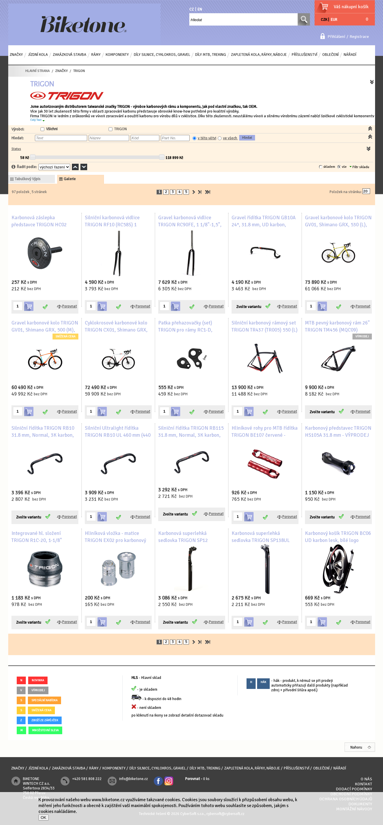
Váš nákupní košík (351, 7)
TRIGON (120, 129)
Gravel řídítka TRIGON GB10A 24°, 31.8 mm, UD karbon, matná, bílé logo (264, 225)
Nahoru (356, 747)
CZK (324, 19)
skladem (329, 167)
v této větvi (207, 138)
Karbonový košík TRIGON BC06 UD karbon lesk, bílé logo (338, 536)
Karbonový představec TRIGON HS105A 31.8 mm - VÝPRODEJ (338, 431)
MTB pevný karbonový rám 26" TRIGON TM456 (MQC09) (337, 326)
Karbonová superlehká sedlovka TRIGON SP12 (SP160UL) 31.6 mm (183, 540)
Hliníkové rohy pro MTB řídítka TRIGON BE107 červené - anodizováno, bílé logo (265, 435)
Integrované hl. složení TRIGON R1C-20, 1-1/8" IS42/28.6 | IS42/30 (36, 540)
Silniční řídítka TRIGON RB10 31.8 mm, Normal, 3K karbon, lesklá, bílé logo (42, 435)
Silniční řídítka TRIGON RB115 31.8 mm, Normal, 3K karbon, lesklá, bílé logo (191, 435)
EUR (334, 19)
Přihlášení (336, 36)
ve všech (230, 138)
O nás (366, 779)
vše (344, 167)
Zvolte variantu (248, 306)
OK (43, 817)
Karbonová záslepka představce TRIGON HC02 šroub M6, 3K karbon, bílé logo (44, 225)
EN (200, 9)
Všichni (52, 129)
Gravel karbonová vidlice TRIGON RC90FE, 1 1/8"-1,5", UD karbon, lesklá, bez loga (190, 225)
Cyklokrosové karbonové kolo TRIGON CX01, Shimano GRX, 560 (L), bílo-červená (116, 330)
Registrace (359, 36)
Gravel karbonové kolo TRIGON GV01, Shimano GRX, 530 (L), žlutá (338, 225)
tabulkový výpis (28, 179)
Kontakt (363, 784)
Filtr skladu (359, 167)
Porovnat (69, 306)
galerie (70, 179)
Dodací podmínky (354, 788)
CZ (191, 9)
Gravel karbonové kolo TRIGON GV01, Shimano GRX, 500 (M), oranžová (44, 330)
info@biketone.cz (133, 779)
